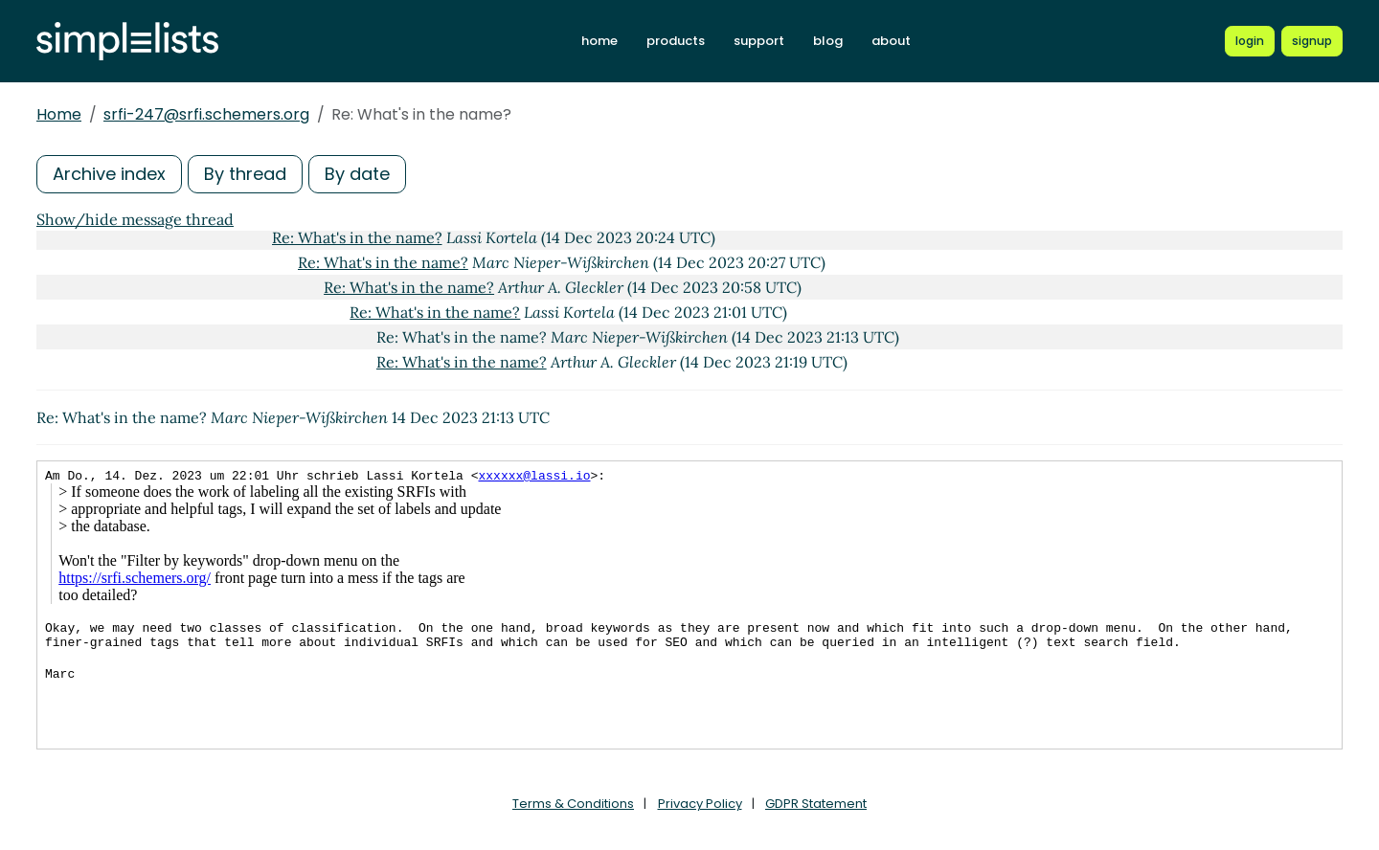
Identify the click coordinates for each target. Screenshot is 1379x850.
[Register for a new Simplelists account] (1312, 41)
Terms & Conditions (573, 803)
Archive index (109, 174)
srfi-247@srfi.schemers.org (206, 114)
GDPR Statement (816, 803)
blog (828, 41)
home (599, 41)
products (675, 41)
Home (58, 114)
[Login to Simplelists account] (1250, 41)
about (891, 41)
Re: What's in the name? (357, 237)
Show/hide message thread (135, 219)
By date (357, 174)
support (759, 41)
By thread (245, 174)
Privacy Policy (700, 803)
